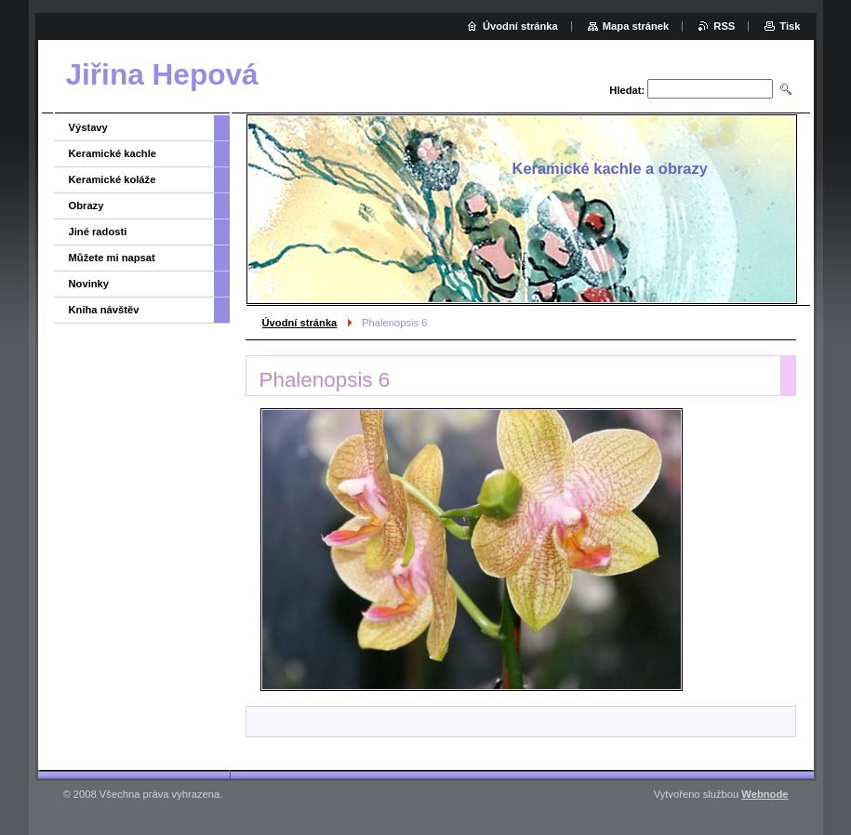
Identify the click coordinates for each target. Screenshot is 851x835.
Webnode (764, 794)
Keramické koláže (112, 179)
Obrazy (86, 205)
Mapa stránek (636, 26)
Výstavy (88, 127)
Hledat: (627, 90)
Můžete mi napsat (112, 257)
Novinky (89, 283)
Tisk (789, 26)
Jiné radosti (98, 231)
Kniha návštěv (104, 309)
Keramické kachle (113, 153)
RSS (724, 26)
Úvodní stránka (300, 322)
